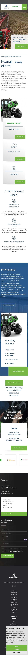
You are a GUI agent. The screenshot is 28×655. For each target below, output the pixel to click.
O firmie (14, 623)
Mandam (14, 601)
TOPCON (14, 612)
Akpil (14, 607)
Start (14, 621)
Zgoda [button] (16, 646)
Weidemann (14, 594)
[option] (11, 460)
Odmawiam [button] (16, 649)
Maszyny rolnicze (14, 625)
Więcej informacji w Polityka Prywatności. (14, 551)
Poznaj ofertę (20, 137)
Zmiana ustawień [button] (17, 652)
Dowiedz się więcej (8, 305)
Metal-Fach (14, 602)
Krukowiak (14, 599)
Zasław (14, 611)
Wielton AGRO (14, 604)
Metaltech (14, 597)
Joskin (14, 596)
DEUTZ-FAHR (14, 591)
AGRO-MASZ (14, 609)
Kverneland (14, 593)
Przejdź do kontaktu (14, 383)
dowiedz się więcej (19, 448)
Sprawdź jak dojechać (18, 371)
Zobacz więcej (22, 46)
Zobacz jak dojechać (7, 514)
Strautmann (14, 606)
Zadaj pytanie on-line (6, 521)
